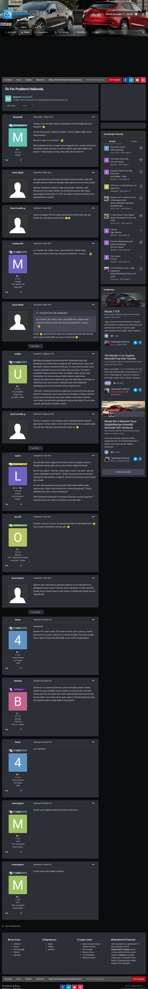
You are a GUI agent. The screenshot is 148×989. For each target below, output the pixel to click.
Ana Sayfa (11, 32)
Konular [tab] (134, 141)
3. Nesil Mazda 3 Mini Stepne (122, 215)
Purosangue (115, 256)
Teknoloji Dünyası (117, 150)
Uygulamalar (42, 32)
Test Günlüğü (63, 32)
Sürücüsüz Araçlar (117, 147)
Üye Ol (129, 14)
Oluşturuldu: (43, 117)
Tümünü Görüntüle (123, 472)
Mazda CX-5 (114, 188)
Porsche (113, 259)
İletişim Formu (88, 952)
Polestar (113, 229)
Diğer (97, 32)
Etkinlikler (81, 32)
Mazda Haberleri (115, 314)
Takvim (17, 952)
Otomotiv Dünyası (117, 162)
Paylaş (11, 106)
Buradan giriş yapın (115, 14)
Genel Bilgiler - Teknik (118, 176)
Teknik (50, 947)
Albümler (17, 955)
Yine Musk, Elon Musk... (120, 159)
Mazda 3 (51, 949)
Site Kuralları (88, 949)
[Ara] (125, 32)
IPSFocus (16, 986)
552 (15, 488)
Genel (50, 944)
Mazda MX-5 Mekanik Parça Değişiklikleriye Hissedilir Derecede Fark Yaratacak (120, 424)
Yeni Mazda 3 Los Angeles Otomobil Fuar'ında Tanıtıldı (120, 357)
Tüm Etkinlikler (89, 955)
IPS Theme (6, 986)
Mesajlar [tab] (112, 141)
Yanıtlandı (42, 173)
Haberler (17, 944)
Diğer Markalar (115, 232)
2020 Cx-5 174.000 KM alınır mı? (123, 185)
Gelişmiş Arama (89, 958)
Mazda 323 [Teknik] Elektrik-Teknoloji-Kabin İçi (47, 100)
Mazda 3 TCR (112, 311)
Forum (26, 32)
